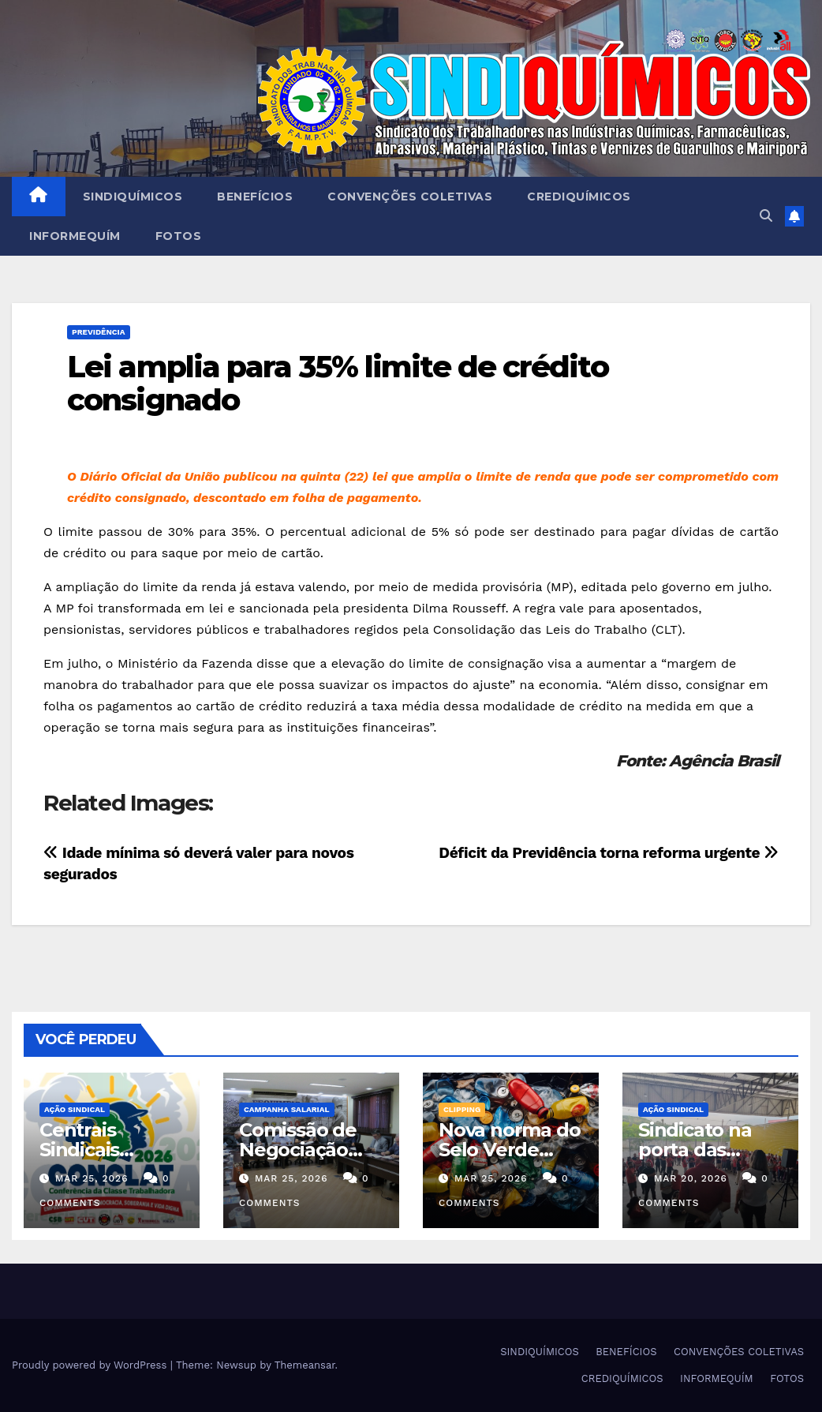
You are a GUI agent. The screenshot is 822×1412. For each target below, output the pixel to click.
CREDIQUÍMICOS (579, 196)
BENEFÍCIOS (255, 196)
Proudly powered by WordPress (91, 1365)
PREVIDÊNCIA (98, 332)
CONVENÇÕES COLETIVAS (409, 196)
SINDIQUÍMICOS (133, 196)
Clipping (461, 1109)
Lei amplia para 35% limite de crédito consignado (337, 383)
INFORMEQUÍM (75, 236)
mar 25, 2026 (92, 1178)
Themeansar (305, 1365)
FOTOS (178, 236)
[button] (766, 215)
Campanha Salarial (287, 1109)
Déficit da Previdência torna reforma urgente (609, 853)
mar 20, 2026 (690, 1178)
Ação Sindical (74, 1109)
